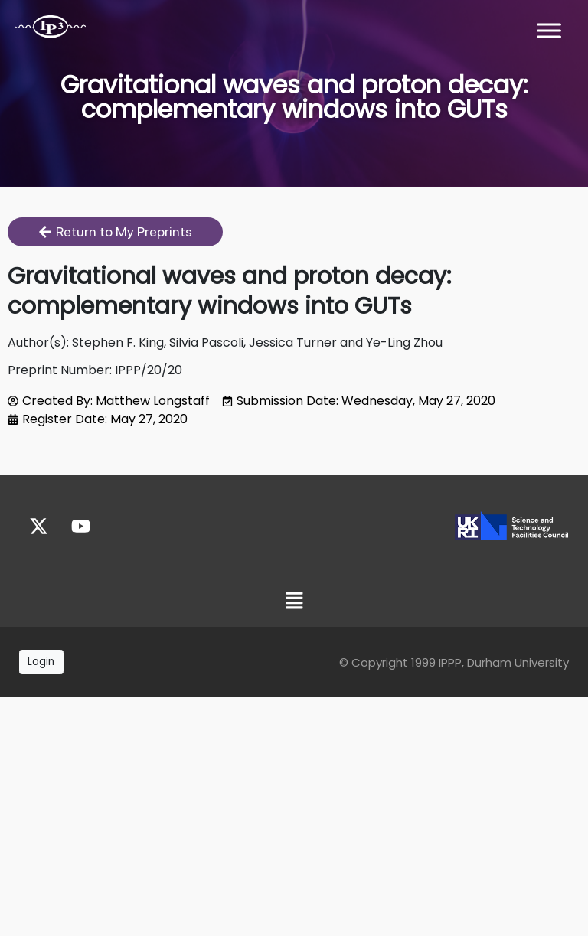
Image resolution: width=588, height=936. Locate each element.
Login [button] (41, 661)
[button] (294, 601)
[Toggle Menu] (549, 30)
